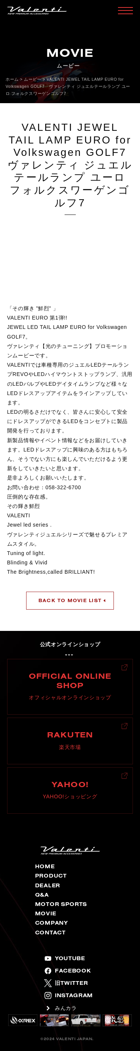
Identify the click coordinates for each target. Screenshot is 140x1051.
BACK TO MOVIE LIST (70, 600)
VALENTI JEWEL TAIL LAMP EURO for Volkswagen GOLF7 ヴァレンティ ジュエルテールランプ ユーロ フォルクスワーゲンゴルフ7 (68, 86)
